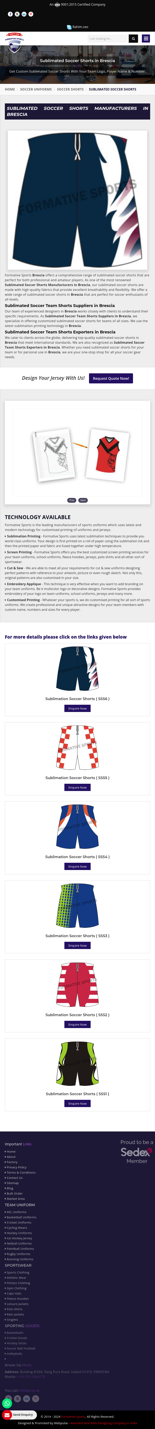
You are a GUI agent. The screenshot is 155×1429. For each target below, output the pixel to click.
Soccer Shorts (70, 89)
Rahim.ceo (77, 27)
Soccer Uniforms (36, 89)
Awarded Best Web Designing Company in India (103, 1423)
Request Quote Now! (111, 378)
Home (10, 89)
